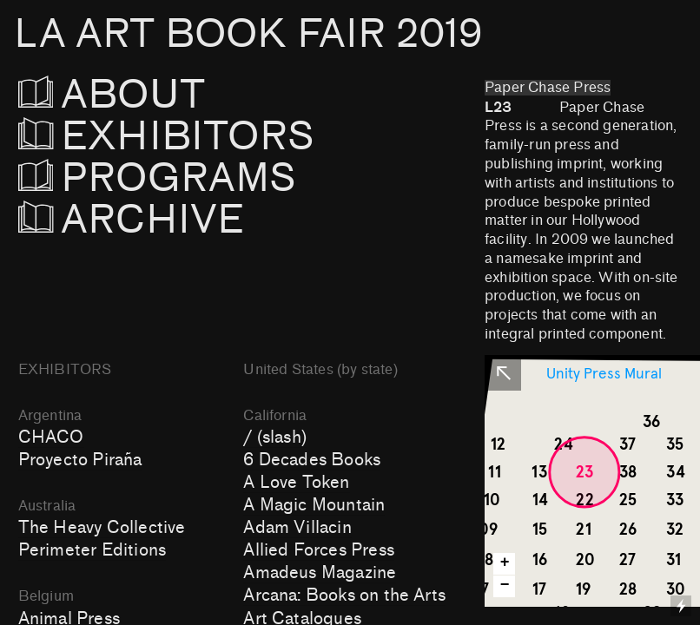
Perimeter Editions (92, 550)
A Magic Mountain (314, 505)
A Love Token (296, 482)
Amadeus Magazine (319, 572)
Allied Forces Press (318, 550)
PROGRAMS (157, 178)
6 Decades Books (311, 460)
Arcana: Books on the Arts (344, 595)
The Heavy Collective (102, 527)
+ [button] (505, 563)
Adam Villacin (297, 527)
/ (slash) (275, 437)
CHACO (51, 437)
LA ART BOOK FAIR (248, 34)
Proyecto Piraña (80, 460)
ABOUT (136, 95)
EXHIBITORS (213, 137)
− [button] (505, 585)
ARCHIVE (131, 220)
